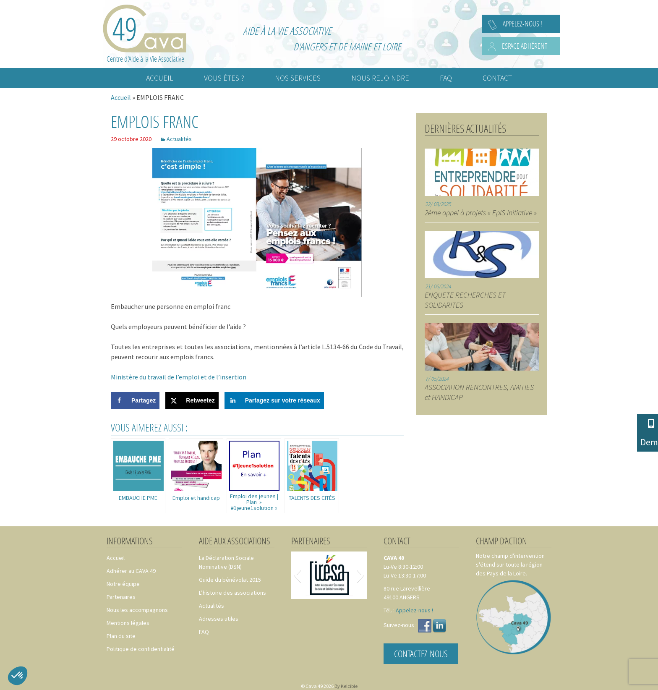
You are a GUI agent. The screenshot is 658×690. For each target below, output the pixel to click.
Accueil (121, 97)
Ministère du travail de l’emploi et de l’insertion (178, 377)
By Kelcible (346, 686)
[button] (297, 575)
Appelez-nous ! (522, 23)
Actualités (179, 139)
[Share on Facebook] (135, 400)
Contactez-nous (421, 654)
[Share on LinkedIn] (274, 400)
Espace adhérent (524, 46)
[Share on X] (191, 400)
